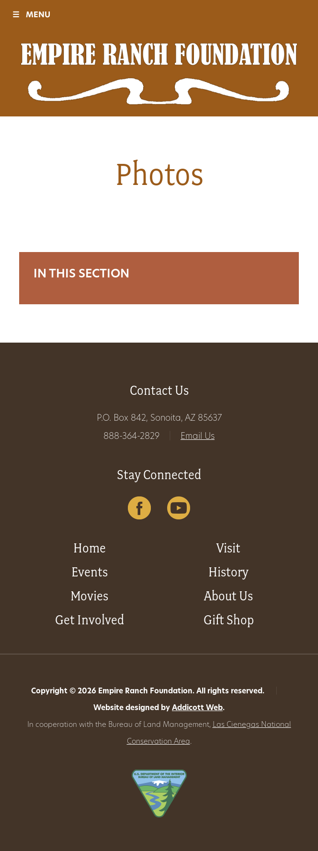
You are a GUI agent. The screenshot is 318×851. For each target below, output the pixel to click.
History (228, 572)
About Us (228, 596)
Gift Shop (229, 620)
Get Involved (89, 620)
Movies (89, 596)
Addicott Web (197, 708)
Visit (228, 548)
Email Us (198, 436)
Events (89, 572)
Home (89, 548)
